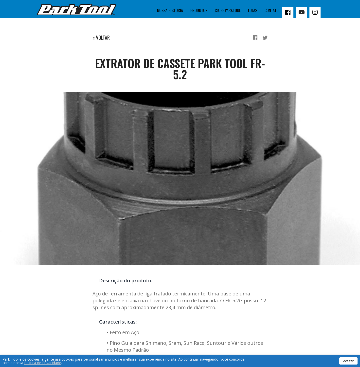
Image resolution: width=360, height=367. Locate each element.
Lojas (252, 10)
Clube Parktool (228, 10)
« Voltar (101, 37)
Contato (272, 10)
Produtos (198, 10)
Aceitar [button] (348, 361)
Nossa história (170, 10)
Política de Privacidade (42, 362)
